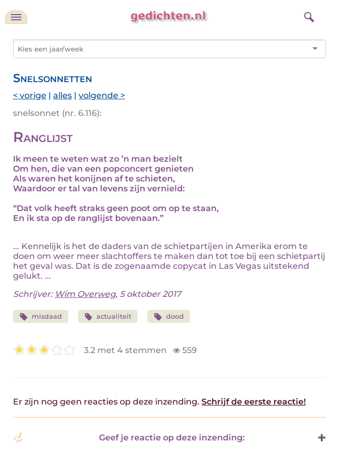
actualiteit (108, 316)
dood (169, 316)
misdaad (40, 316)
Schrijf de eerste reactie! (254, 402)
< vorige (29, 95)
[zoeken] (308, 15)
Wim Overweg (85, 294)
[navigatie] (16, 17)
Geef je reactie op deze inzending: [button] (129, 437)
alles (62, 95)
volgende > (102, 95)
